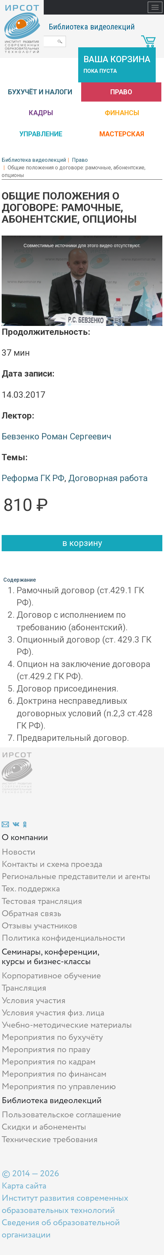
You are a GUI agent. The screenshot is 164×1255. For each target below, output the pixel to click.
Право (121, 92)
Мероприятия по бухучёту (52, 1037)
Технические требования (50, 1139)
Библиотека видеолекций (92, 26)
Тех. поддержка (31, 888)
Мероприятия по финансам (54, 1074)
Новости (18, 852)
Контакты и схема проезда (52, 864)
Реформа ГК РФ (33, 478)
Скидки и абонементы (44, 1127)
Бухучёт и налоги (40, 92)
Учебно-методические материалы (67, 1025)
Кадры (41, 113)
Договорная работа (108, 478)
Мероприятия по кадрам (48, 1061)
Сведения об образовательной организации (61, 1228)
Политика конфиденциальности (63, 938)
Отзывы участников (39, 925)
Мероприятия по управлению (59, 1086)
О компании (25, 837)
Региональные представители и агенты (76, 876)
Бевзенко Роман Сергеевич (56, 436)
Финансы (122, 113)
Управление (40, 134)
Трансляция (24, 988)
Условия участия (34, 1000)
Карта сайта (24, 1186)
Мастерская (121, 134)
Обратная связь (31, 913)
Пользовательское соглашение (61, 1114)
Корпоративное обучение (51, 975)
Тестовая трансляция (42, 901)
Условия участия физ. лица (53, 1013)
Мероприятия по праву (46, 1049)
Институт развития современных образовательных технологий (65, 1204)
